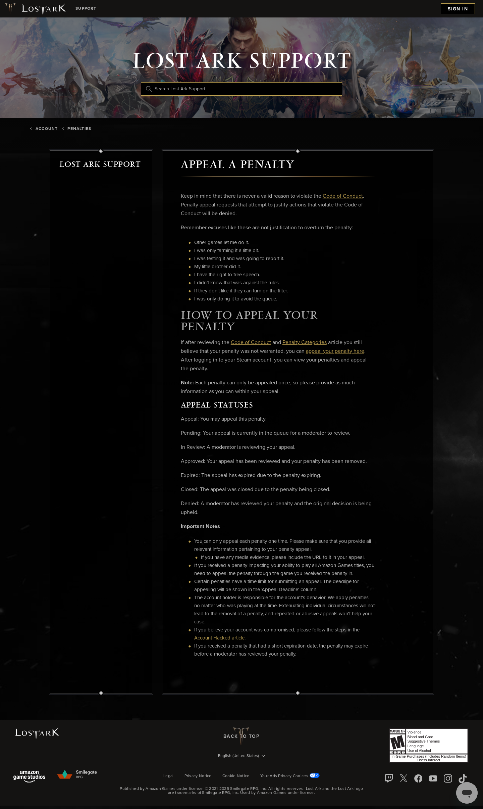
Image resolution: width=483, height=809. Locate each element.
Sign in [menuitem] (458, 9)
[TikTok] (462, 778)
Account (47, 129)
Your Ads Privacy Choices (290, 776)
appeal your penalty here (335, 351)
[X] (403, 778)
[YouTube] (433, 778)
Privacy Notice (198, 776)
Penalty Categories (304, 342)
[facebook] (418, 778)
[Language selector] (241, 756)
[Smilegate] (77, 775)
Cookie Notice (236, 776)
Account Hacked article (219, 637)
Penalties (79, 129)
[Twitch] (388, 778)
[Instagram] (447, 778)
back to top (241, 736)
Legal (168, 776)
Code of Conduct (343, 196)
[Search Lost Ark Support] (241, 89)
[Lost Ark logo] (35, 8)
